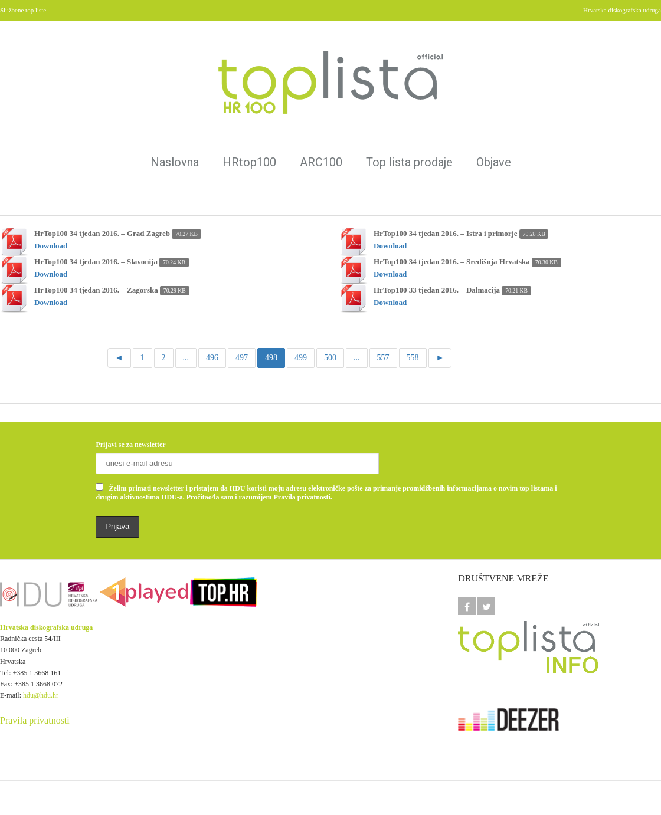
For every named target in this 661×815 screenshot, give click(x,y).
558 (413, 357)
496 (212, 357)
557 (383, 357)
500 (330, 357)
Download (50, 245)
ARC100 (321, 162)
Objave (493, 162)
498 (271, 357)
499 (300, 357)
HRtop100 (249, 162)
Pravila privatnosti (35, 720)
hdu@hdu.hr (40, 695)
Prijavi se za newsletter (130, 445)
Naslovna (174, 162)
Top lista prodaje (409, 162)
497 (241, 357)
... (186, 357)
